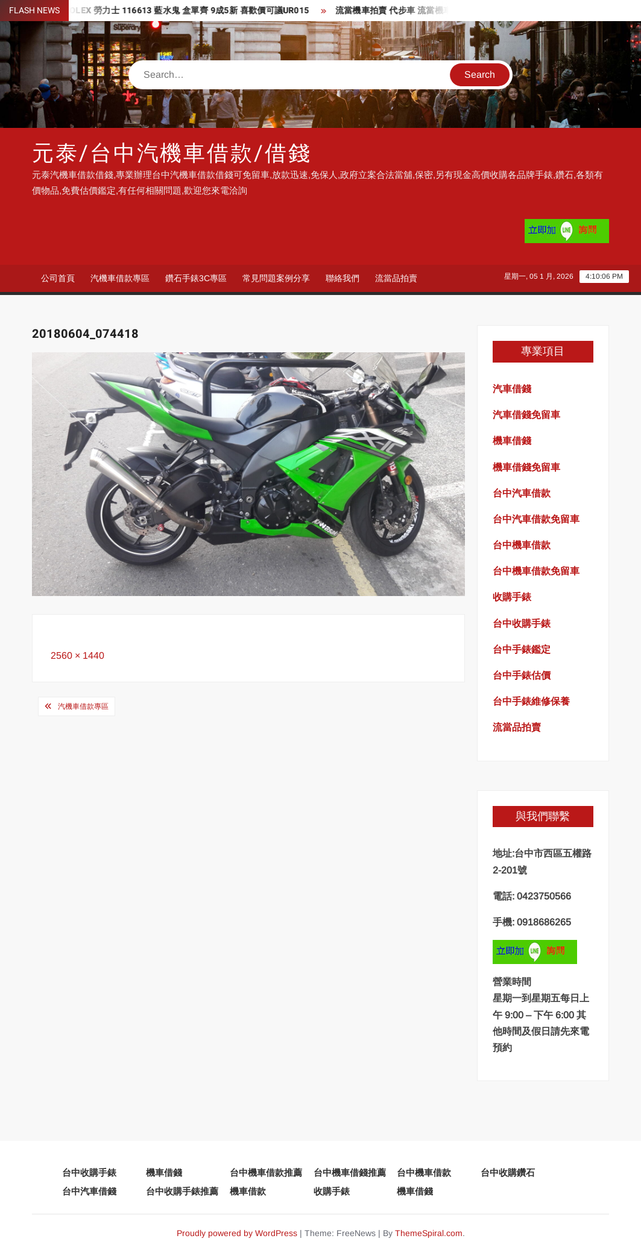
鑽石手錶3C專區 (196, 278)
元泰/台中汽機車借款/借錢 (171, 154)
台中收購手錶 (89, 1172)
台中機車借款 (424, 1172)
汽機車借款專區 (120, 278)
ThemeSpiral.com (429, 1233)
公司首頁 (58, 278)
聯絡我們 (342, 278)
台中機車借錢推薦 (350, 1172)
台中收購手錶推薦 (182, 1191)
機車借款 (248, 1191)
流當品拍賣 (396, 278)
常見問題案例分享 (276, 278)
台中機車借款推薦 (266, 1172)
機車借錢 (164, 1172)
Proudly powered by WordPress (237, 1233)
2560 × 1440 (77, 655)
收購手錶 (332, 1191)
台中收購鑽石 (508, 1172)
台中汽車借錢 (89, 1191)
